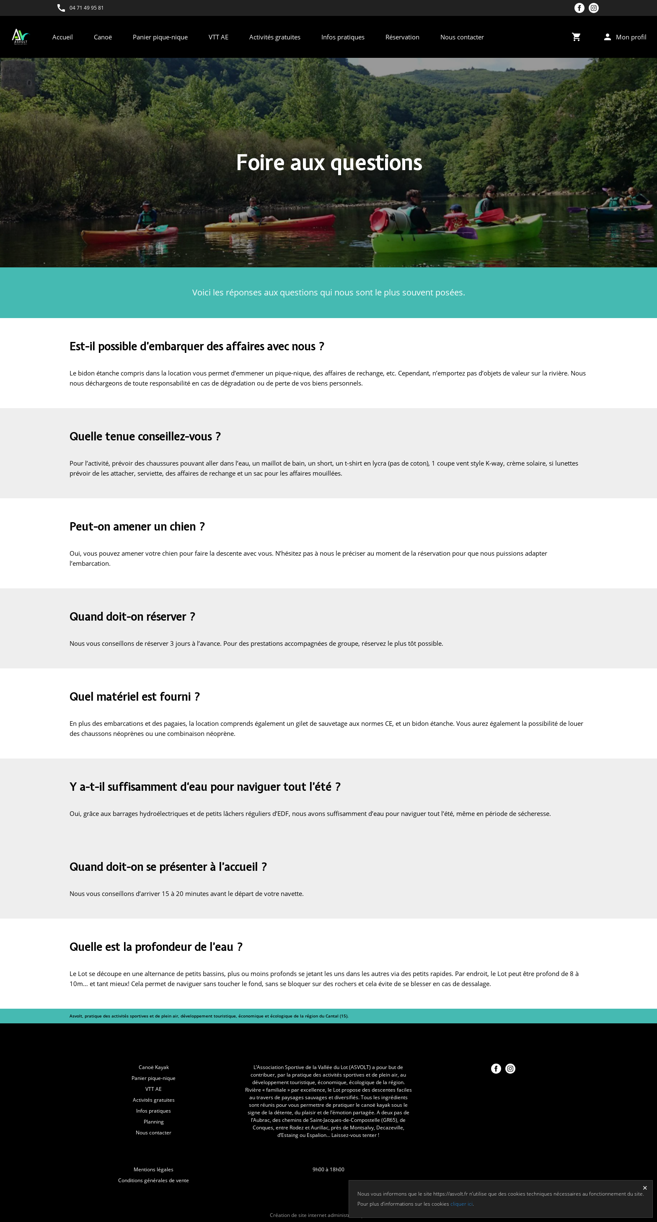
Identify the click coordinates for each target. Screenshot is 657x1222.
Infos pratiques (343, 37)
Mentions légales (153, 1169)
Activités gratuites (274, 37)
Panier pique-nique (160, 37)
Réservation (402, 37)
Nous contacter (462, 37)
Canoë (103, 37)
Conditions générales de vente (153, 1180)
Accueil (62, 37)
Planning (154, 1121)
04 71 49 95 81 (87, 7)
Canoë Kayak (154, 1067)
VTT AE (218, 37)
